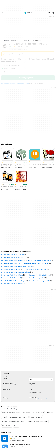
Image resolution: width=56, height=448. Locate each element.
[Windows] (6, 40)
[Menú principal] (3, 13)
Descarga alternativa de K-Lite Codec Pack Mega (15, 83)
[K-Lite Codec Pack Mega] (28, 40)
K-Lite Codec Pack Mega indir (34, 255)
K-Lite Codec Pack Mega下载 (10, 240)
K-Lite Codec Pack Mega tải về (11, 255)
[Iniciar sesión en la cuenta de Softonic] (53, 13)
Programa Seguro (15, 49)
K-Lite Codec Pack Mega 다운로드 (12, 252)
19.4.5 (41, 356)
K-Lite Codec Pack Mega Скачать (35, 246)
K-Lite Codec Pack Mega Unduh (39, 258)
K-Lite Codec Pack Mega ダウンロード (13, 234)
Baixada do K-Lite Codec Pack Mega (13, 258)
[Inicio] (2, 40)
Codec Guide (32, 375)
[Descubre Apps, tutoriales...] (49, 13)
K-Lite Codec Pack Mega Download (39, 237)
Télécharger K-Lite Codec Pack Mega (36, 240)
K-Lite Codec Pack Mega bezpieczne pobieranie (16, 243)
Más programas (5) (42, 375)
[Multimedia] (13, 40)
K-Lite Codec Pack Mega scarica (11, 260)
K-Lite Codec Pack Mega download (12, 231)
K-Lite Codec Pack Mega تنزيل (10, 246)
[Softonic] (28, 13)
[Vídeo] (18, 40)
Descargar (28, 44)
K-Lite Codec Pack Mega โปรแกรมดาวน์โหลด (15, 249)
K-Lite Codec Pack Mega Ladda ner (38, 252)
